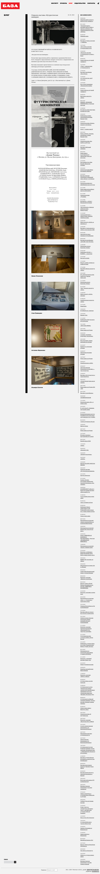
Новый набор (83, 306)
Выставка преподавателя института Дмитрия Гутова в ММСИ (87, 766)
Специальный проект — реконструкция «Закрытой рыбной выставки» (86, 216)
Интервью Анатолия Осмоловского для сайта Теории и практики (85, 862)
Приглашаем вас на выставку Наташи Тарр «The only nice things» (87, 529)
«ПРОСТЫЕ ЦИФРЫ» (85, 325)
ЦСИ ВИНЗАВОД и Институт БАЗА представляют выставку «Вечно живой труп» (87, 490)
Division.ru (95, 871)
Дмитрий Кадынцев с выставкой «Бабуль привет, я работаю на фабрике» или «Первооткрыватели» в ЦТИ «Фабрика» (86, 28)
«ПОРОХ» (82, 458)
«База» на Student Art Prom (86, 502)
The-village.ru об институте (86, 850)
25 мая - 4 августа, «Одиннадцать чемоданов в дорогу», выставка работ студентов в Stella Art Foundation (86, 810)
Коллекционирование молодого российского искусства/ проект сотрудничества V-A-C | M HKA (87, 415)
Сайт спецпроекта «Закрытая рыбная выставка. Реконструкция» (87, 209)
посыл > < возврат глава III (86, 129)
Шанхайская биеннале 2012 (86, 840)
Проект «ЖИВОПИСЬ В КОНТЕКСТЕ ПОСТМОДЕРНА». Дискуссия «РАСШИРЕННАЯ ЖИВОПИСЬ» (87, 538)
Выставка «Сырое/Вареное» (86, 393)
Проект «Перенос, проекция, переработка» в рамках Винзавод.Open (87, 135)
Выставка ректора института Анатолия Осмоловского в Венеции (87, 774)
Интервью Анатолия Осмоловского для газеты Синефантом (86, 787)
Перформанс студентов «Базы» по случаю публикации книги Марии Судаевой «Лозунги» (87, 645)
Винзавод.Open (83, 315)
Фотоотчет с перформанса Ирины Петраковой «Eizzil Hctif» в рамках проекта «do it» (87, 553)
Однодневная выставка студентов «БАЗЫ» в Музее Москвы (86, 637)
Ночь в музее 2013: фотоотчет (87, 817)
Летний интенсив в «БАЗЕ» (86, 363)
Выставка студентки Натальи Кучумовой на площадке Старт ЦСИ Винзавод (87, 759)
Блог (71, 3)
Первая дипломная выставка (86, 664)
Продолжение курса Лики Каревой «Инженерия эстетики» (86, 164)
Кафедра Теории (84, 426)
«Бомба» (82, 445)
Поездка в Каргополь (85, 475)
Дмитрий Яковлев (93, 869)
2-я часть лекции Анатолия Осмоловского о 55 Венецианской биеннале (86, 727)
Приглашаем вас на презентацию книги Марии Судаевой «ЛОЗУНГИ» (86, 652)
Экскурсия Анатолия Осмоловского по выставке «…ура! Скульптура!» (87, 369)
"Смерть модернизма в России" (87, 421)
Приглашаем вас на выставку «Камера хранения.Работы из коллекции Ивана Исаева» (87, 522)
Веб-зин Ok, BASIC (84, 258)
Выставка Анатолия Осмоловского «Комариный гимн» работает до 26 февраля (87, 177)
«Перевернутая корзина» (86, 454)
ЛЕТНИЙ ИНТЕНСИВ (85, 397)
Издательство (80, 3)
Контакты (91, 3)
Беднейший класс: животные (87, 310)
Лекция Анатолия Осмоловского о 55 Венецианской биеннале (85, 741)
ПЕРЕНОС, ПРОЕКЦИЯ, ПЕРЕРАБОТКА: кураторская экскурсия (87, 104)
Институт (54, 3)
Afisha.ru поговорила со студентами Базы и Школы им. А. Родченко (87, 795)
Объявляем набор (84, 36)
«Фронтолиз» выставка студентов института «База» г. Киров (87, 54)
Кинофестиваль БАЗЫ (85, 441)
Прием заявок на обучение (86, 330)
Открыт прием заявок (85, 516)
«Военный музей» (84, 450)
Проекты (63, 3)
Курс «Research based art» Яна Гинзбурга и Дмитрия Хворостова (87, 276)
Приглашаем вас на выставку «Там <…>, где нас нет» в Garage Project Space (87, 600)
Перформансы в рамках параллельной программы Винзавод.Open (86, 117)
